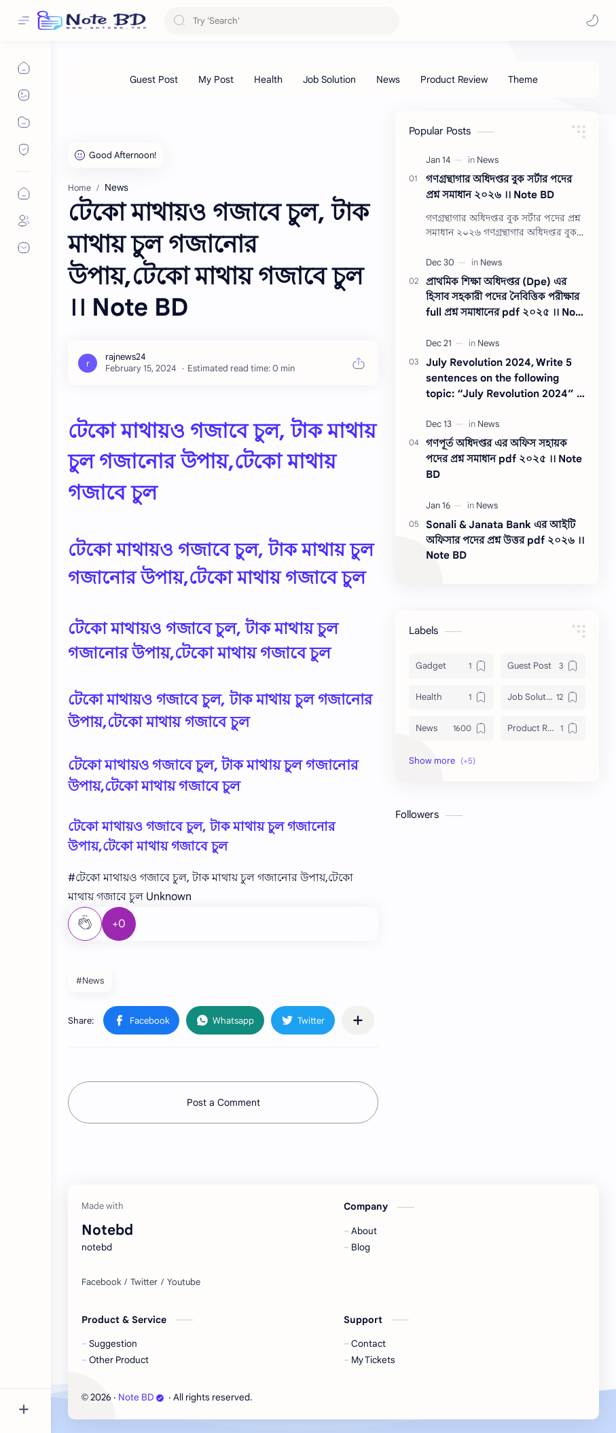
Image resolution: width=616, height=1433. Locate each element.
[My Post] (216, 79)
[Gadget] (451, 666)
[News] (388, 79)
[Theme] (523, 79)
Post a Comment (223, 1102)
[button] (592, 20)
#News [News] (90, 980)
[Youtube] (183, 1282)
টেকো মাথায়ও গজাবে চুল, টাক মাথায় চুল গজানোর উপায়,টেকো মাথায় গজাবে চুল (222, 462)
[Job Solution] (329, 79)
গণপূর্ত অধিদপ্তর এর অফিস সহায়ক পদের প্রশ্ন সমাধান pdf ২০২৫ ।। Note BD (504, 458)
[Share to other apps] (358, 1020)
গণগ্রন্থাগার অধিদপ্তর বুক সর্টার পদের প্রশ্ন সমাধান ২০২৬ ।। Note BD (499, 186)
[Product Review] (454, 79)
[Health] (268, 79)
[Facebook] (101, 1282)
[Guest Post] (154, 79)
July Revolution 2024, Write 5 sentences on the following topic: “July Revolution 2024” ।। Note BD (505, 378)
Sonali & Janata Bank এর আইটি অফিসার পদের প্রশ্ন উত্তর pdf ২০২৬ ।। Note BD (505, 540)
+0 (119, 924)
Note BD (141, 1397)
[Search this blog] (281, 21)
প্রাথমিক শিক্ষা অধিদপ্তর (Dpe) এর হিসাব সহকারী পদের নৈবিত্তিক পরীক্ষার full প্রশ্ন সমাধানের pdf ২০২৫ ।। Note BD (505, 297)
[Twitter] (144, 1282)
